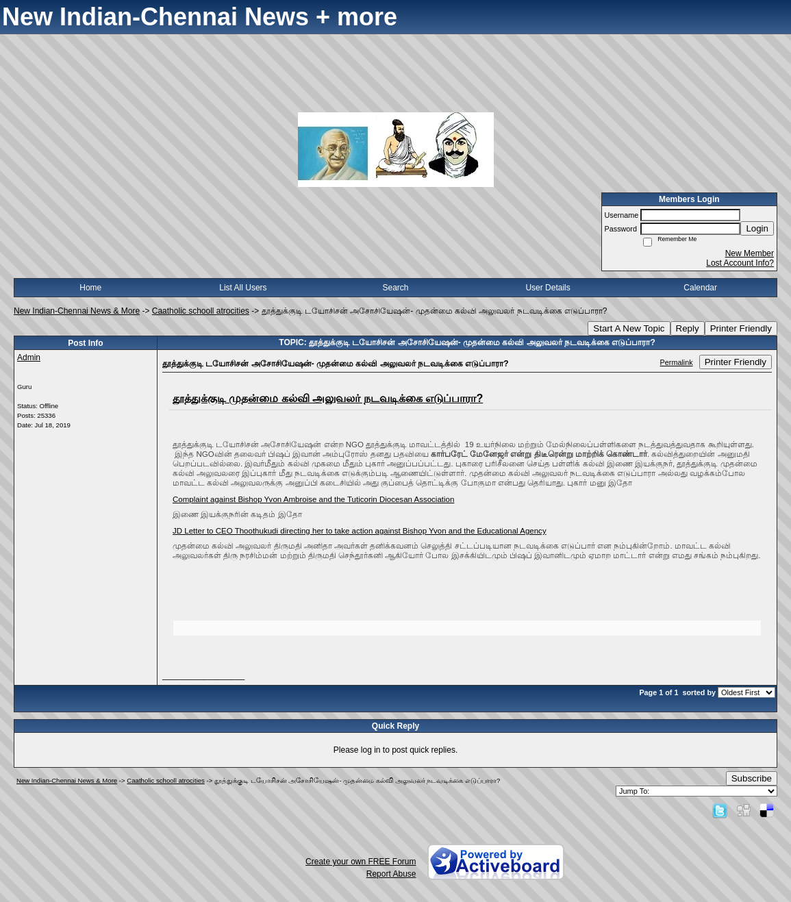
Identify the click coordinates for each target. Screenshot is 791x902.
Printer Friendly (741, 328)
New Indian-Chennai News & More (77, 311)
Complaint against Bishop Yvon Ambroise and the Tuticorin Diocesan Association (313, 499)
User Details (547, 287)
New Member (749, 253)
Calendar (700, 287)
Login (757, 228)
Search (395, 287)
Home (90, 287)
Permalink (676, 362)
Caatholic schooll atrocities (200, 311)
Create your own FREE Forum (360, 861)
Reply (687, 328)
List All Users (242, 287)
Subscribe (751, 778)
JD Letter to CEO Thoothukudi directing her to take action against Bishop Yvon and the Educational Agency (360, 531)
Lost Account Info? (740, 263)
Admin (28, 357)
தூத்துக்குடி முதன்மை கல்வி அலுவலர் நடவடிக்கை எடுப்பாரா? (328, 398)
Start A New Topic (628, 328)
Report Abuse (391, 874)
